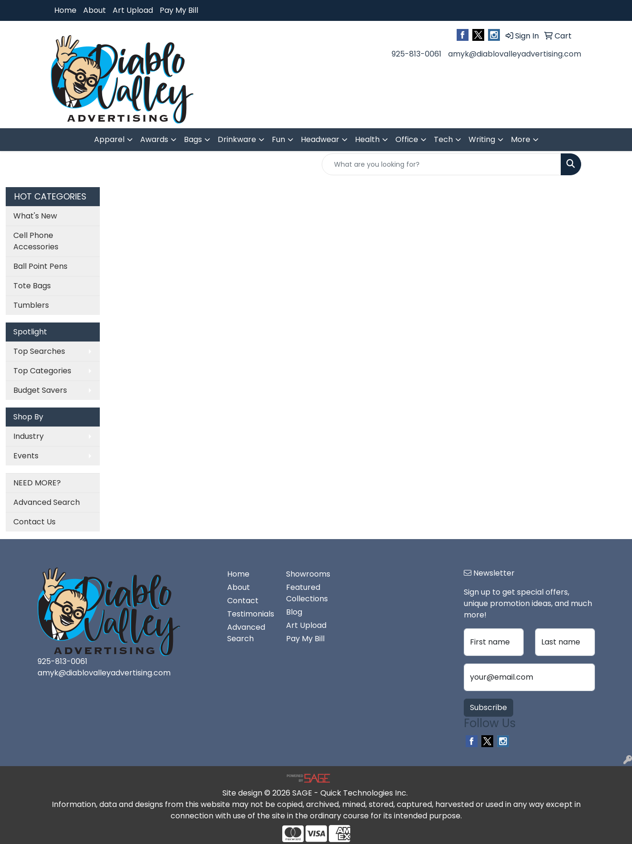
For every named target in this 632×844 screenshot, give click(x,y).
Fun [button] (278, 139)
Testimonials (250, 613)
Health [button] (367, 139)
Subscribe (488, 707)
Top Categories (42, 370)
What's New (35, 215)
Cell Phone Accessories (35, 241)
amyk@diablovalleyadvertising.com (514, 53)
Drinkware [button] (237, 139)
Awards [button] (154, 139)
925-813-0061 (416, 53)
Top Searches (39, 351)
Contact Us (34, 521)
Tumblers (31, 305)
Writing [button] (482, 139)
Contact (243, 600)
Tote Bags (32, 285)
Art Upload (133, 10)
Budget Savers (40, 390)
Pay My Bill (179, 10)
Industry (28, 436)
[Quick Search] (441, 164)
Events (25, 455)
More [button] (520, 139)
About (94, 10)
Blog (294, 612)
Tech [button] (443, 139)
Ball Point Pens (40, 266)
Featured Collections (307, 593)
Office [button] (406, 139)
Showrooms (308, 574)
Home (65, 10)
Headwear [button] (320, 139)
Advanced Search (46, 502)
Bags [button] (193, 139)
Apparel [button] (109, 139)
